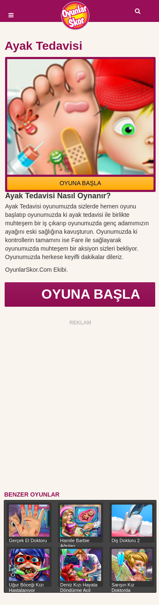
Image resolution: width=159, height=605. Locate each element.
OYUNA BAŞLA (80, 183)
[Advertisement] (79, 407)
